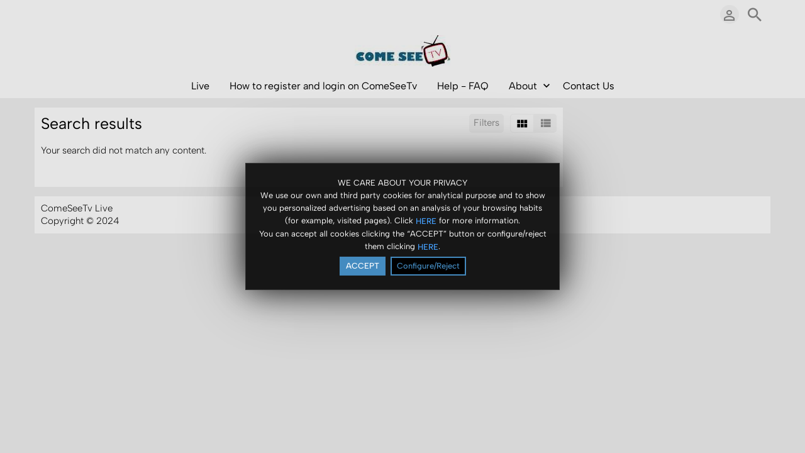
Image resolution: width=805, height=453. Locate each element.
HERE (426, 221)
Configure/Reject (428, 266)
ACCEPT (362, 266)
